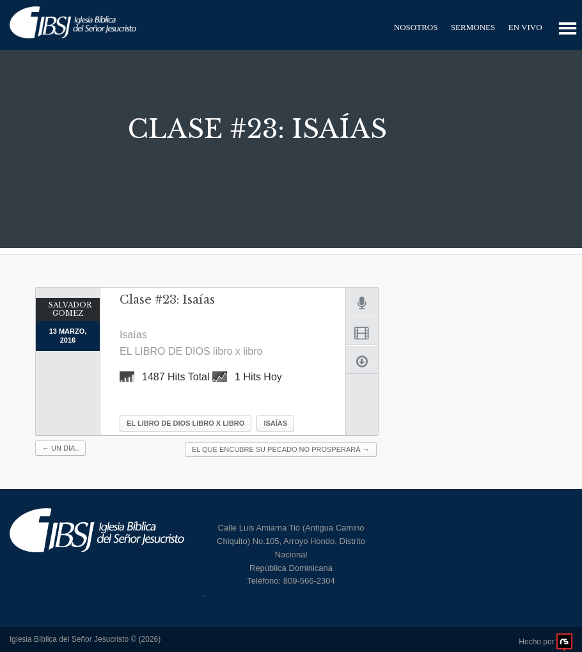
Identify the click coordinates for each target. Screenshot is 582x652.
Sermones (473, 27)
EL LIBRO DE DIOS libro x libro (185, 423)
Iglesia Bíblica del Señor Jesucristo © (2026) (85, 639)
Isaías (275, 423)
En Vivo (525, 27)
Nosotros (416, 27)
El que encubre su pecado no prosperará (281, 449)
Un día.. (60, 448)
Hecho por (545, 641)
